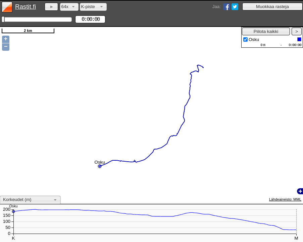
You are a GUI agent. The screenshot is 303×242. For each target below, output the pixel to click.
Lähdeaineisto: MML (285, 199)
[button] (272, 6)
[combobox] (69, 7)
